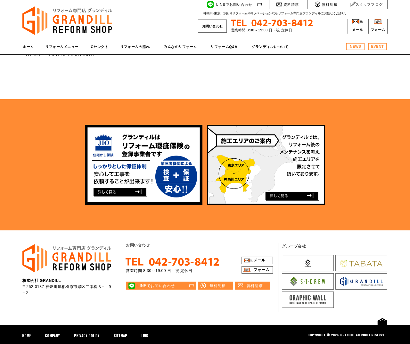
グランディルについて (270, 47)
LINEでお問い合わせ (234, 4)
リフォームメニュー (61, 47)
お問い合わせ (212, 26)
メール (357, 30)
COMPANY (52, 335)
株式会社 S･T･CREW (308, 281)
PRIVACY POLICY (87, 335)
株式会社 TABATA (361, 263)
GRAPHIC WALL (308, 300)
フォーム (378, 30)
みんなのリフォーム (180, 47)
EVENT (377, 46)
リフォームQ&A (223, 47)
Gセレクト (99, 47)
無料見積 (329, 4)
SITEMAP (120, 335)
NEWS (355, 46)
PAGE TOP (382, 321)
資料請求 (291, 4)
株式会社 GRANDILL (361, 281)
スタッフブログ (369, 4)
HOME (26, 335)
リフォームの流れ (135, 47)
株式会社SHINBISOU (308, 263)
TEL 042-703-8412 (173, 262)
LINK (144, 335)
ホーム (28, 47)
